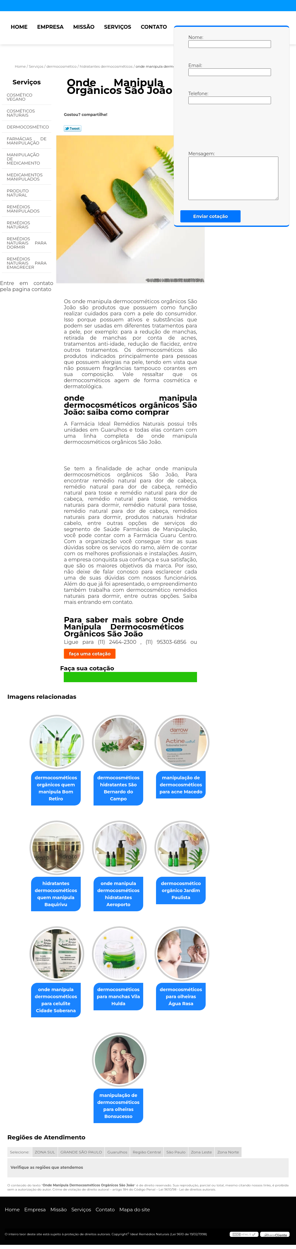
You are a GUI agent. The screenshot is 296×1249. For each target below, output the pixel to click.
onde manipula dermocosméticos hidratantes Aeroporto (118, 896)
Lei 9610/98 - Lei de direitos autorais (187, 1193)
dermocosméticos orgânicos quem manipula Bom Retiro (53, 789)
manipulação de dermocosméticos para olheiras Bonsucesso (118, 1109)
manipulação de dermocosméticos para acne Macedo (183, 786)
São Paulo (175, 1155)
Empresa (50, 27)
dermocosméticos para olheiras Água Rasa (183, 999)
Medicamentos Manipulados (25, 176)
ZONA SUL (45, 1155)
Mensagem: (194, 175)
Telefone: (194, 97)
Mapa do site (134, 1214)
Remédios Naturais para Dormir (26, 243)
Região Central (147, 1155)
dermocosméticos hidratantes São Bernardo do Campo (118, 789)
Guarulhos (117, 1155)
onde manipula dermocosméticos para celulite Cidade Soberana (53, 1003)
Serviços (117, 27)
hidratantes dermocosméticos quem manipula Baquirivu (53, 896)
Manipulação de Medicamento (24, 159)
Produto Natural (18, 192)
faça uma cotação (90, 654)
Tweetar (72, 128)
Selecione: (19, 1155)
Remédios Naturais (18, 224)
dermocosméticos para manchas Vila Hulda (118, 999)
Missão (84, 27)
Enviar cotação (210, 216)
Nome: (194, 41)
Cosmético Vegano (19, 97)
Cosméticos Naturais (21, 113)
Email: (194, 69)
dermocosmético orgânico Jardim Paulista (183, 892)
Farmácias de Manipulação (26, 140)
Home (19, 27)
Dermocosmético (28, 126)
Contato (154, 27)
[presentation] (229, 126)
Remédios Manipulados (24, 208)
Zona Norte (228, 1155)
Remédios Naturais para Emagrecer (26, 263)
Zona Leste (201, 1155)
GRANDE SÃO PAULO (81, 1155)
